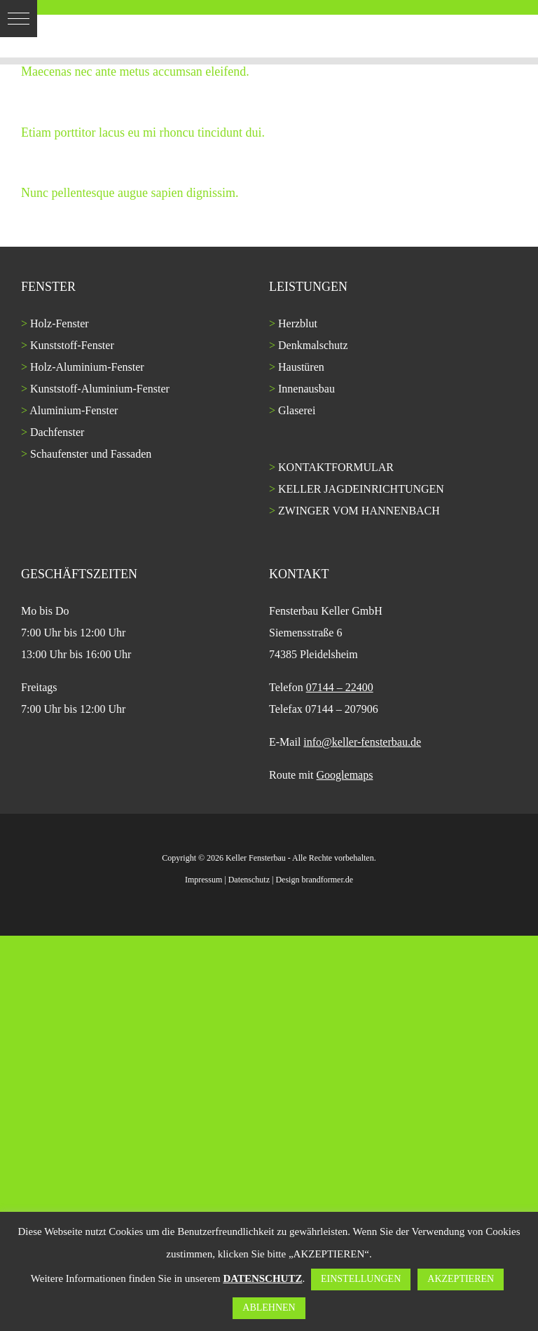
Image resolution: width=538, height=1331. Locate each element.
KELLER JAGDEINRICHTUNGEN (361, 489)
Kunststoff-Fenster (72, 345)
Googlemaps (345, 775)
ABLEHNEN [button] (268, 1307)
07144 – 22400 (339, 687)
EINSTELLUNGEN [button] (361, 1279)
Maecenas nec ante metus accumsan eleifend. (135, 71)
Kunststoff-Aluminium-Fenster (100, 389)
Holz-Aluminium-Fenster (87, 367)
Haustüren (301, 367)
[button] (18, 18)
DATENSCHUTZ (262, 1278)
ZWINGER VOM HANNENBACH (359, 511)
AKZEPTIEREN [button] (460, 1279)
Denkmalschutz (313, 345)
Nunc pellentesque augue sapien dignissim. (129, 193)
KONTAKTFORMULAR (336, 467)
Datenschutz (249, 880)
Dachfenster (57, 432)
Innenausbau (306, 389)
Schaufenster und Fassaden (90, 454)
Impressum (203, 880)
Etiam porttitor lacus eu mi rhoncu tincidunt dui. (143, 132)
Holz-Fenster (59, 323)
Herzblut (297, 323)
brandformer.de (327, 880)
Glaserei (296, 410)
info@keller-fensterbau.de (362, 742)
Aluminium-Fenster (73, 410)
